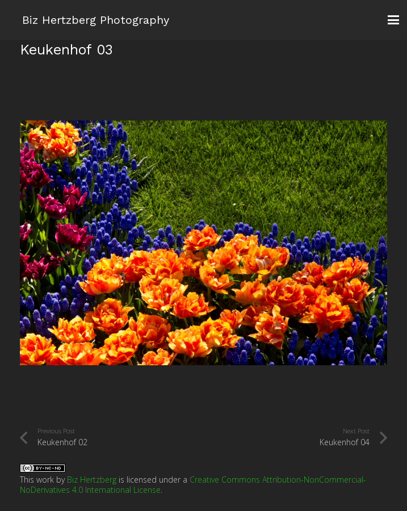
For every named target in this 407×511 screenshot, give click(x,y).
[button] (393, 20)
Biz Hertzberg (91, 479)
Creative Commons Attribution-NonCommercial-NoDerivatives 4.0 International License (193, 484)
